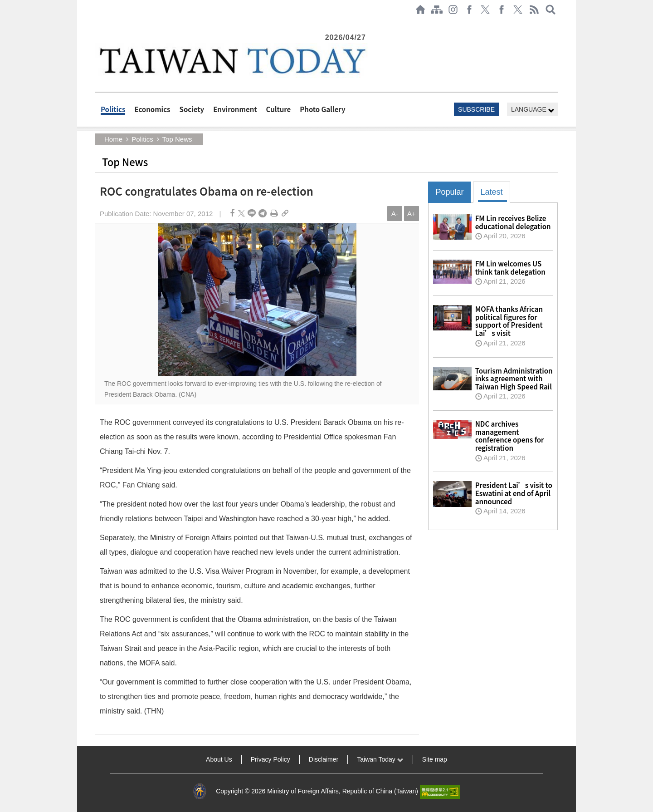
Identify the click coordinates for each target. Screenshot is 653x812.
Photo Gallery (322, 109)
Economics (152, 109)
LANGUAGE (533, 109)
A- (394, 213)
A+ (411, 213)
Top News (177, 139)
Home (113, 139)
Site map (434, 759)
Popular (449, 192)
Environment (235, 109)
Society (192, 109)
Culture (278, 109)
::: (98, 23)
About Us (219, 759)
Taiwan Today (380, 759)
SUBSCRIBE (476, 109)
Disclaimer (323, 759)
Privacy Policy (270, 759)
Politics (113, 109)
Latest (491, 192)
